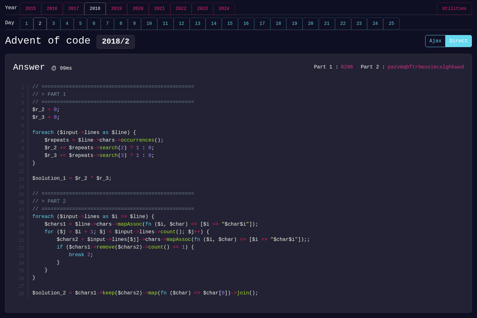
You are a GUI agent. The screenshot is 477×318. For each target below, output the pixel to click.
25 (391, 24)
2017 (73, 9)
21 (327, 24)
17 (262, 24)
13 (198, 24)
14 (213, 24)
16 (246, 24)
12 (181, 24)
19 (294, 24)
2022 (181, 9)
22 (343, 24)
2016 (52, 9)
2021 (159, 9)
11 (165, 24)
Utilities (454, 9)
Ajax (435, 41)
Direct (458, 41)
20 (310, 24)
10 (149, 24)
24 (375, 24)
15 (230, 24)
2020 (138, 9)
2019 (116, 9)
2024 (224, 9)
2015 (30, 9)
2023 (202, 9)
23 (359, 24)
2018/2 (115, 42)
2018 (95, 9)
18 (278, 24)
